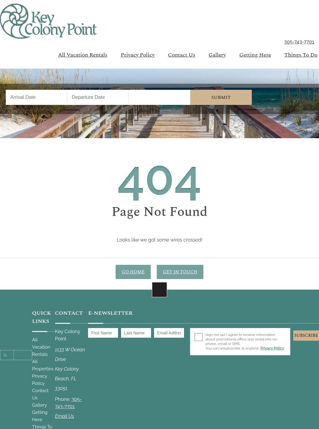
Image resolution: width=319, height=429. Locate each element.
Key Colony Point (48, 21)
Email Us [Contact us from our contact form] (64, 416)
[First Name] (103, 333)
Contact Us (181, 55)
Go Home (133, 271)
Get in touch (180, 271)
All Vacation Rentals (82, 55)
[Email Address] (169, 333)
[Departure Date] (98, 97)
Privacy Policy (138, 55)
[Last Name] (136, 333)
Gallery (217, 55)
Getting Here (255, 55)
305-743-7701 (299, 42)
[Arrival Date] (36, 97)
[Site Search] (7, 355)
